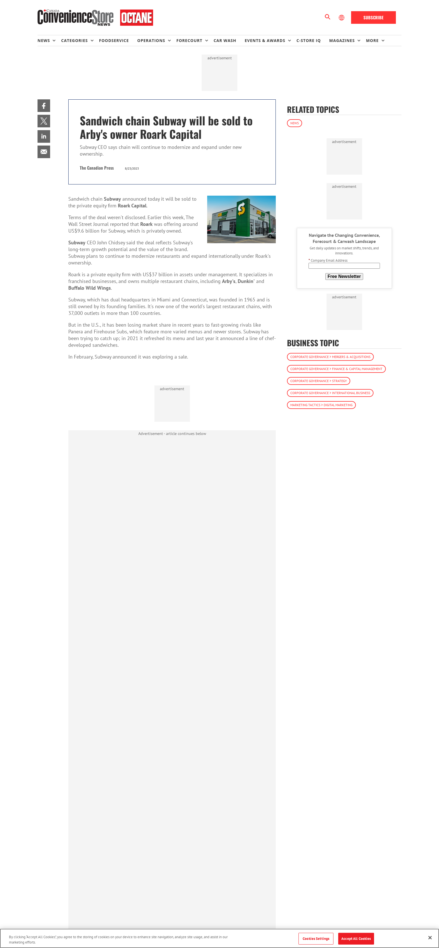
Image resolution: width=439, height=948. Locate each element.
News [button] (44, 40)
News (294, 123)
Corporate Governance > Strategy (318, 381)
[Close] (430, 937)
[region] (219, 938)
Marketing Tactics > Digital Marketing (321, 405)
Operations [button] (151, 40)
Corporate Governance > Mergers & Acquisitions (330, 357)
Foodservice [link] (114, 40)
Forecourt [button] (189, 40)
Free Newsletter (344, 276)
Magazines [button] (342, 40)
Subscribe (373, 17)
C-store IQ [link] (308, 40)
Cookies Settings (316, 938)
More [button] (372, 40)
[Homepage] (95, 17)
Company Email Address (328, 260)
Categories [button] (74, 40)
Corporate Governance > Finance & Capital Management (336, 369)
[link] (44, 105)
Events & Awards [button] (265, 40)
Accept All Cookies (356, 938)
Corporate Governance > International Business (330, 393)
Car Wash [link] (225, 40)
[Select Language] (342, 17)
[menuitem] (49, 40)
